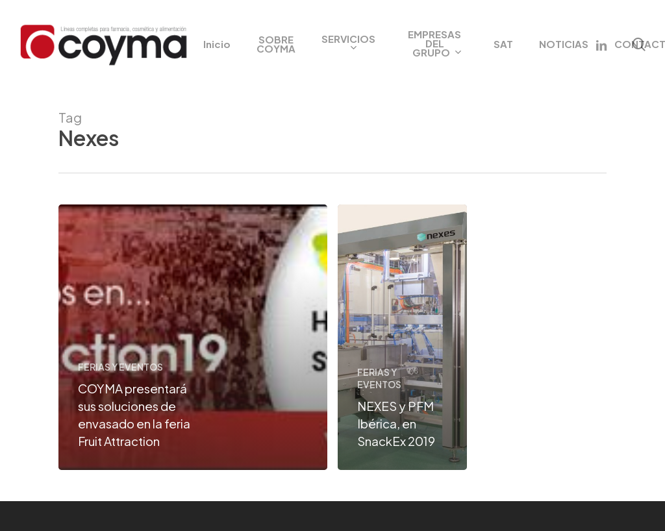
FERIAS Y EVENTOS (120, 367)
